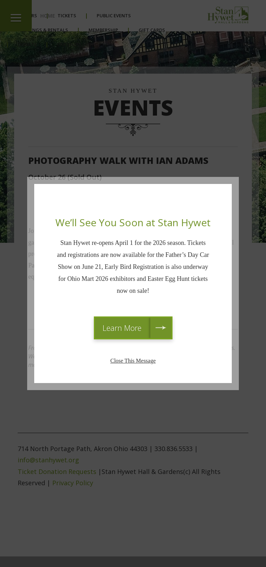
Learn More (122, 327)
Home (47, 15)
